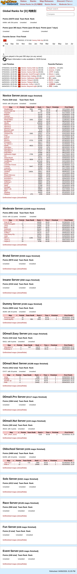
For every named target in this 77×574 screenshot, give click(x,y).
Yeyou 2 (7, 241)
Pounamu (7, 177)
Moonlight (7, 170)
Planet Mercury (9, 175)
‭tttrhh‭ (51, 82)
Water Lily (7, 189)
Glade (6, 145)
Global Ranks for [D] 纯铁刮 (31, 4)
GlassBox (7, 147)
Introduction (8, 118)
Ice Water (7, 121)
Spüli (6, 185)
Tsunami (7, 113)
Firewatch (7, 142)
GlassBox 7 (8, 149)
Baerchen (7, 231)
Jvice (6, 226)
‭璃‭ (49, 78)
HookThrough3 (34, 74)
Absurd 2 (7, 126)
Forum (69, 1)
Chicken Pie (8, 133)
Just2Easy (8, 161)
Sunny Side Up (37, 40)
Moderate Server (66, 4)
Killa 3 (6, 464)
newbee (7, 171)
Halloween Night (33, 78)
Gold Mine (8, 152)
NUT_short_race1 (10, 434)
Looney (7, 166)
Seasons (7, 180)
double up (7, 380)
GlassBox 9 (8, 347)
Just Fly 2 (7, 462)
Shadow (7, 192)
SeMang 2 (7, 182)
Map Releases (46, 1)
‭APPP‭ (51, 72)
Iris (5, 156)
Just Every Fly (9, 234)
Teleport (30, 80)
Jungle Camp (9, 159)
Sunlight (7, 187)
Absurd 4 (7, 128)
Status (23, 1)
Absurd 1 (7, 125)
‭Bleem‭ (51, 74)
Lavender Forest (10, 164)
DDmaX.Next (25, 76)
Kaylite (6, 163)
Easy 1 (6, 139)
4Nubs (6, 123)
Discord (61, 1)
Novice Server (50, 4)
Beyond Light (32, 86)
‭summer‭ (52, 76)
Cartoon (7, 116)
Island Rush (8, 158)
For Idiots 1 (8, 144)
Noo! (6, 227)
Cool (6, 135)
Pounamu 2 (8, 178)
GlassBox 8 (8, 151)
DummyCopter (9, 317)
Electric (7, 140)
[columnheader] (11, 107)
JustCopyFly (8, 319)
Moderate (24, 74)
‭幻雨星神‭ (52, 84)
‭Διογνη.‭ (51, 70)
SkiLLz (6, 238)
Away (6, 377)
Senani (6, 184)
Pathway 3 (8, 349)
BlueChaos (8, 132)
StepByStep (8, 109)
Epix (5, 190)
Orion (6, 173)
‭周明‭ (50, 86)
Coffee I (32, 84)
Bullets (6, 114)
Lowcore (7, 168)
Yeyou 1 (7, 239)
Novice (23, 68)
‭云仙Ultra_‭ (52, 68)
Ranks (33, 1)
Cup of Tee (8, 222)
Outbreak (7, 229)
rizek (6, 236)
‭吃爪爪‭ (51, 80)
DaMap (33, 76)
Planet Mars (8, 119)
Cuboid (6, 137)
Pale (5, 382)
